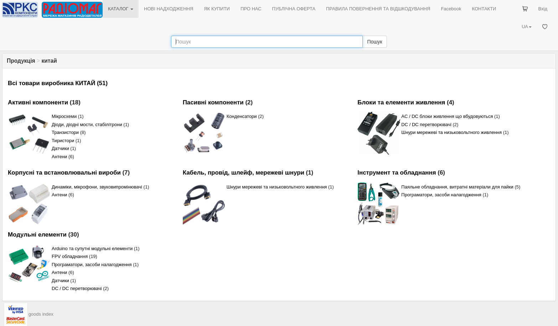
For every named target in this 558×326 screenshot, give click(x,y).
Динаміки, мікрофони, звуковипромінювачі (97, 187)
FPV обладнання (70, 256)
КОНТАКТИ (484, 8)
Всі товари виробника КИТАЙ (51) (58, 83)
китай (49, 61)
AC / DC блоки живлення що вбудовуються (447, 116)
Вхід (543, 8)
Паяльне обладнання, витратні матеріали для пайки (457, 187)
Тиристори (63, 140)
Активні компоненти (38, 102)
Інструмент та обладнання (396, 172)
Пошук (374, 42)
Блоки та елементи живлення (401, 102)
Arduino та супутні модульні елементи (92, 248)
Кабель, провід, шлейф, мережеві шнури (243, 172)
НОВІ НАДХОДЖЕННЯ (168, 8)
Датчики (60, 148)
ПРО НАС (251, 8)
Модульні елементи (37, 234)
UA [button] (527, 26)
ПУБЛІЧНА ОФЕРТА (294, 8)
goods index (41, 314)
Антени (59, 156)
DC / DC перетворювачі (426, 124)
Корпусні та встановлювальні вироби (64, 172)
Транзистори (65, 132)
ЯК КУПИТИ (217, 8)
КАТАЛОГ (120, 8)
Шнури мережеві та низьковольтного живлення (451, 132)
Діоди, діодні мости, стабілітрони (87, 124)
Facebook (451, 8)
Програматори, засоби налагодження (441, 194)
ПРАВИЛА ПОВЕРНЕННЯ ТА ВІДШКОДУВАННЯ (378, 8)
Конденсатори (242, 116)
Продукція (21, 61)
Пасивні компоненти (213, 102)
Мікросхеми (64, 116)
